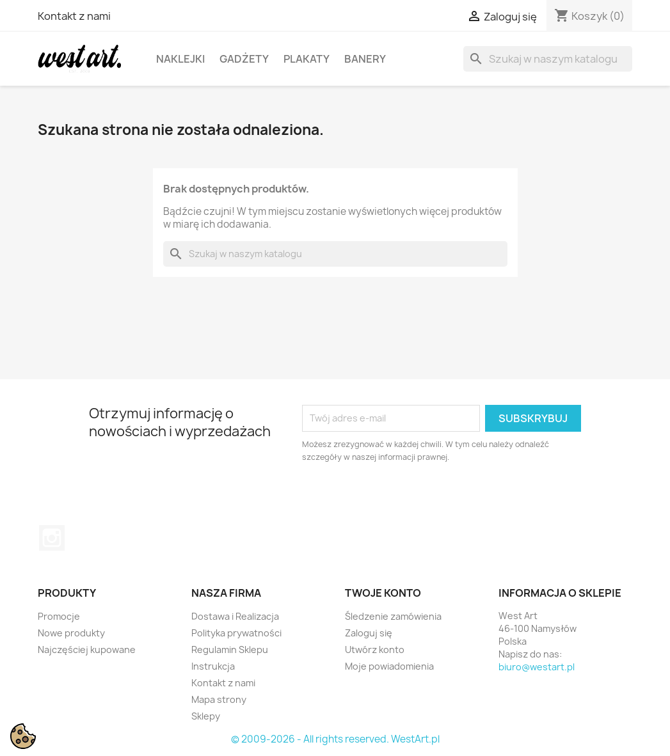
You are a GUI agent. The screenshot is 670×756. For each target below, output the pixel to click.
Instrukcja (213, 666)
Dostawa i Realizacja (235, 616)
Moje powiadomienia (389, 666)
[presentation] (409, 499)
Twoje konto (383, 593)
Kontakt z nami (74, 16)
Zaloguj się (368, 633)
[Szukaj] (547, 59)
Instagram (52, 538)
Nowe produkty (71, 633)
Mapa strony (218, 699)
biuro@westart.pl (537, 667)
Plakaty (306, 59)
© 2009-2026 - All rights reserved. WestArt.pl (335, 739)
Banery (365, 59)
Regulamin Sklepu (229, 649)
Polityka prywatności (236, 633)
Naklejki (180, 59)
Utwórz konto (374, 649)
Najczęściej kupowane (87, 649)
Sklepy (205, 716)
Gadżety (244, 59)
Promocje (59, 616)
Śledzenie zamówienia (393, 616)
